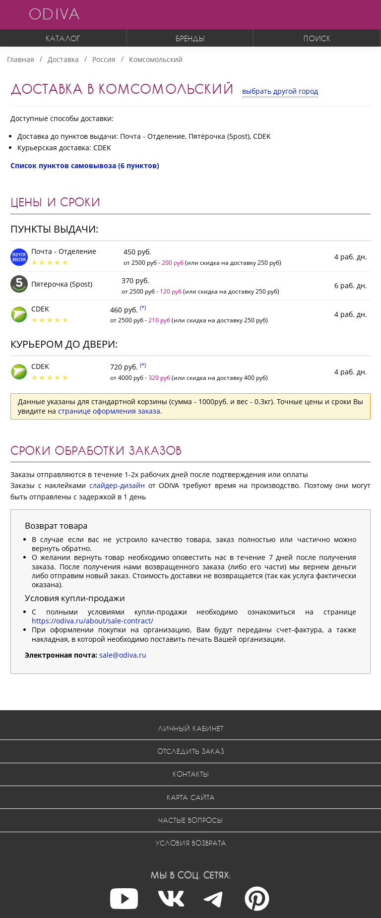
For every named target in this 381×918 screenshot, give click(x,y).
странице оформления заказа (109, 411)
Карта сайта (191, 797)
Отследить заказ (190, 751)
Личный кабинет (190, 728)
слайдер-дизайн (117, 485)
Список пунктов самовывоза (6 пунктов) (84, 165)
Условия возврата (190, 843)
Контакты (191, 774)
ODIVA (54, 13)
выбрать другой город (280, 91)
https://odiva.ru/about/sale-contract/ (92, 620)
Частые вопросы (190, 820)
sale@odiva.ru (122, 655)
